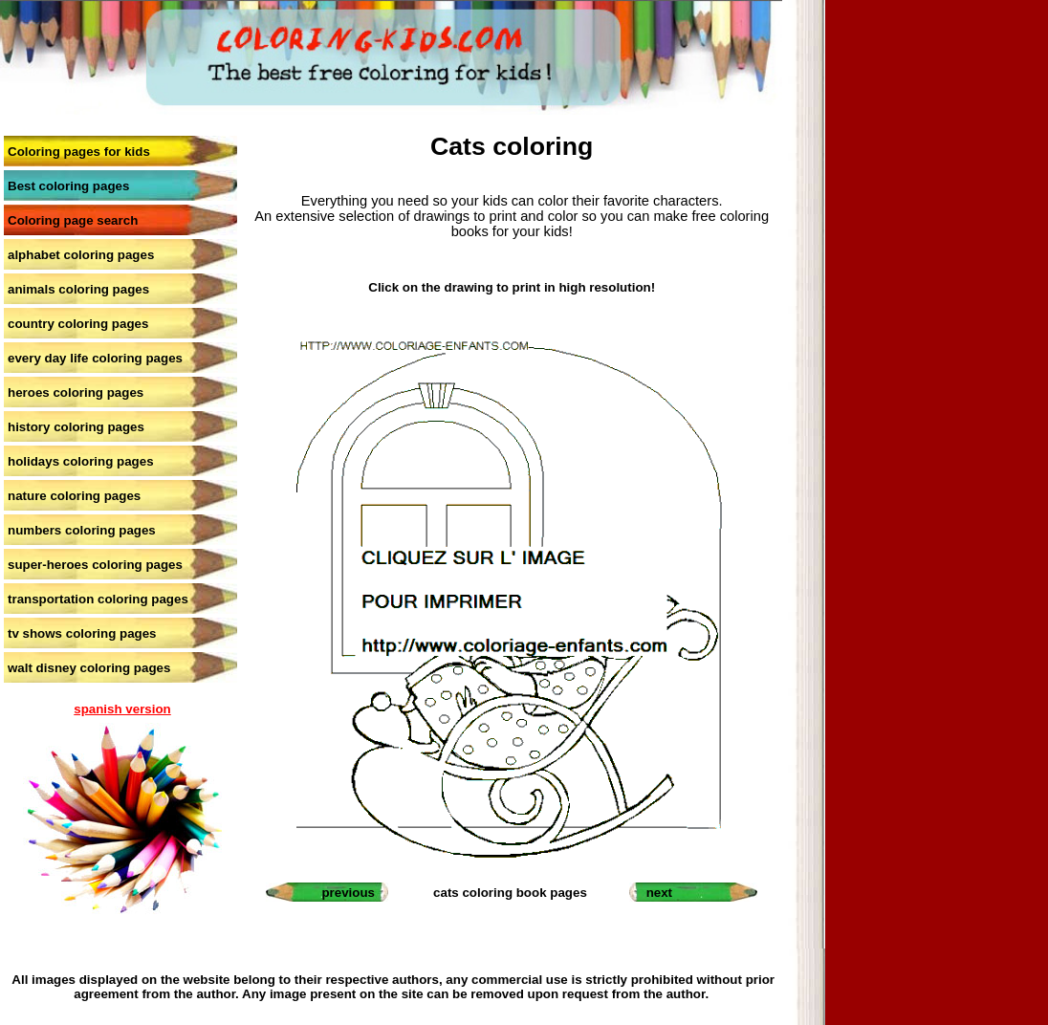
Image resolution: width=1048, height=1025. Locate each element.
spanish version (122, 709)
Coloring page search (73, 220)
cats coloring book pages (510, 892)
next (659, 892)
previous (348, 892)
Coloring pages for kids (79, 151)
